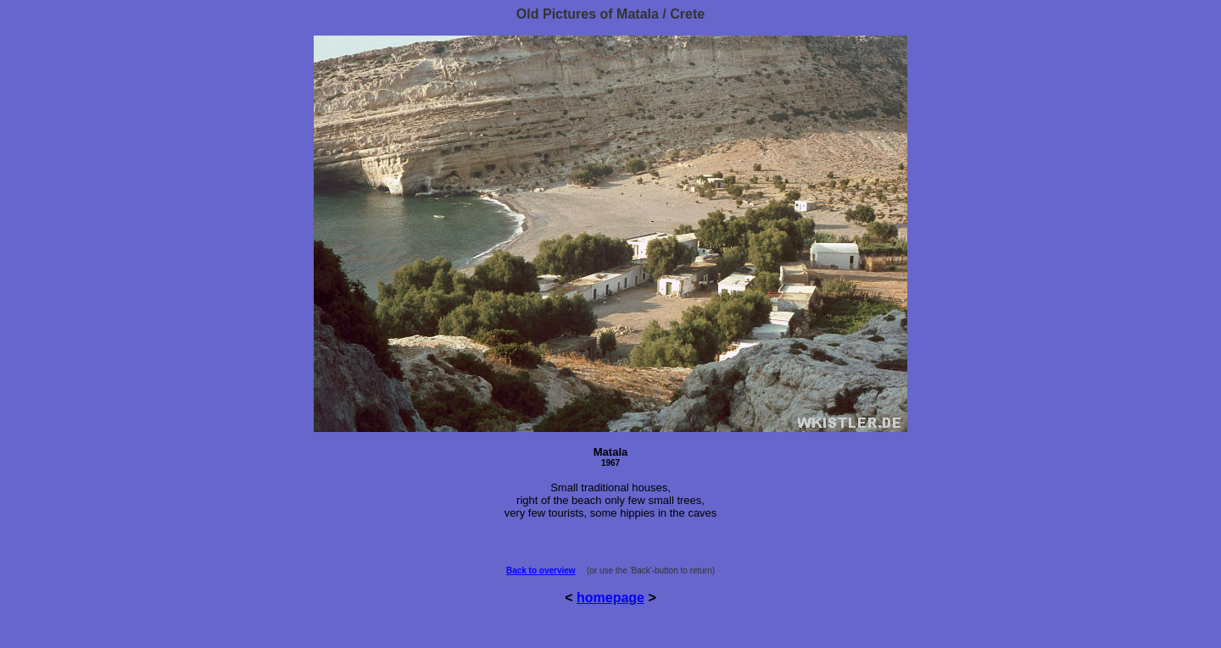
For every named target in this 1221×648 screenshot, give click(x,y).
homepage (610, 597)
